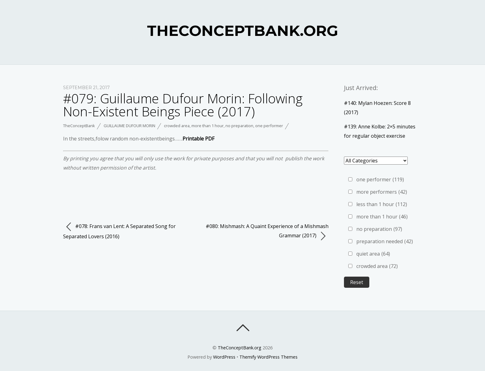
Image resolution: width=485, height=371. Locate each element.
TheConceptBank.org (239, 348)
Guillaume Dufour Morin (129, 125)
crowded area (177, 125)
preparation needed (384, 241)
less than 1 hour (381, 204)
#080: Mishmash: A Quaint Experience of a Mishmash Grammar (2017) (267, 232)
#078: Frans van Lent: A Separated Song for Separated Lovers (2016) (119, 231)
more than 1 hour (207, 125)
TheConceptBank (79, 125)
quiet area (373, 253)
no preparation (239, 125)
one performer (269, 125)
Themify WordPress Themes (268, 357)
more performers (381, 191)
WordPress (224, 357)
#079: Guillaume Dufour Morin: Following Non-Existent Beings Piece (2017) (183, 104)
